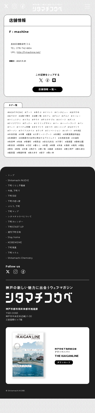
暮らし (38, 145)
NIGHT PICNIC (16, 112)
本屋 (46, 145)
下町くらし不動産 (16, 185)
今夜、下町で (14, 190)
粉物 (18, 149)
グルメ (57, 116)
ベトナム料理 (24, 127)
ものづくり (74, 127)
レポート (68, 130)
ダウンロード (63, 362)
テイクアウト (15, 123)
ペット (12, 127)
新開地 (21, 145)
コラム (27, 119)
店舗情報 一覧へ (47, 89)
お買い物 (37, 116)
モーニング (61, 127)
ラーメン (13, 130)
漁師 (67, 145)
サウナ (36, 119)
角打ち (34, 149)
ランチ (40, 130)
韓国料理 (22, 152)
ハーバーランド (69, 123)
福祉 (82, 145)
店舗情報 (17, 20)
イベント (49, 112)
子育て (60, 141)
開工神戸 (69, 149)
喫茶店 (38, 141)
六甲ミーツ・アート (43, 134)
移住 (11, 149)
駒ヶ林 (51, 152)
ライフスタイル (27, 130)
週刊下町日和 (14, 232)
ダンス (72, 119)
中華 (22, 134)
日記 (29, 145)
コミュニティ (15, 119)
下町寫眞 (12, 247)
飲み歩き (33, 152)
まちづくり (38, 127)
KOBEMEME (15, 242)
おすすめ (75, 112)
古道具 (76, 138)
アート (29, 112)
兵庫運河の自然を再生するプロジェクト (38, 138)
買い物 (43, 149)
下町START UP (16, 227)
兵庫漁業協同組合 (72, 134)
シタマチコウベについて (20, 216)
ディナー (28, 123)
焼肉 (75, 145)
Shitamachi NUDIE (18, 180)
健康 (29, 134)
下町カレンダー (15, 221)
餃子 (43, 152)
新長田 (12, 145)
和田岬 (12, 141)
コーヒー (76, 116)
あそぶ (39, 112)
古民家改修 (65, 138)
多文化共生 (49, 141)
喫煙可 (28, 141)
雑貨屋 (12, 152)
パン (81, 123)
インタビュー (62, 112)
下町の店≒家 (14, 201)
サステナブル (49, 119)
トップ (11, 175)
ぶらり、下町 (14, 206)
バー (57, 123)
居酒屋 (69, 141)
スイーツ (62, 119)
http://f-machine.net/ (29, 52)
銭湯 (51, 149)
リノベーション (54, 130)
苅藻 (25, 149)
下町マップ (13, 211)
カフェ (48, 116)
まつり (50, 127)
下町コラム (13, 252)
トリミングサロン (43, 123)
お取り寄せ (25, 116)
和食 (20, 141)
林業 (53, 145)
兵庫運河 (13, 138)
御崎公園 (80, 141)
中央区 (78, 130)
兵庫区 (58, 134)
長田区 (59, 149)
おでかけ (13, 116)
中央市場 (13, 134)
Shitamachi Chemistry (20, 258)
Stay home (14, 237)
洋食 (60, 145)
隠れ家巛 (81, 149)
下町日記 (12, 196)
